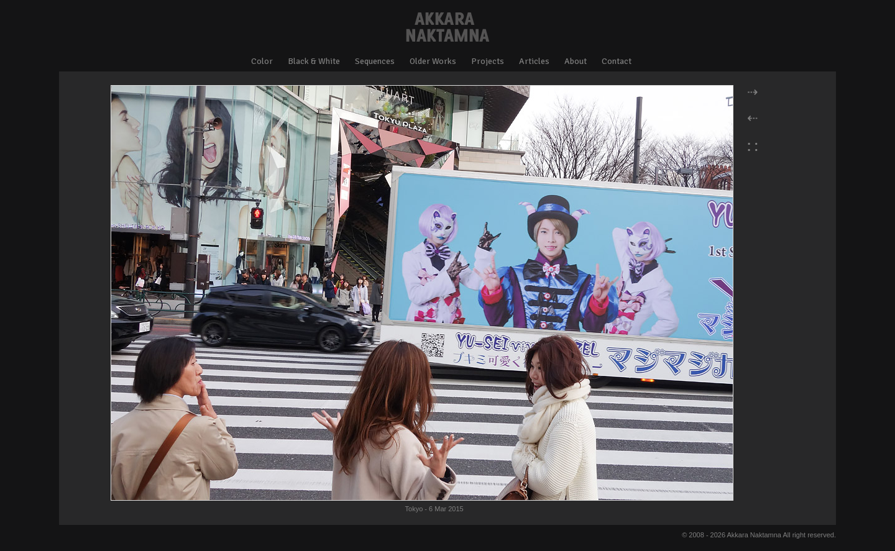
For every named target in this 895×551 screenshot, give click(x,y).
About (575, 61)
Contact (616, 61)
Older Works (433, 61)
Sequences (375, 61)
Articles (534, 61)
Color (262, 61)
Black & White (314, 61)
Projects (487, 61)
